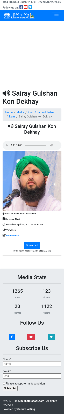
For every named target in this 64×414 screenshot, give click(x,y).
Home (9, 112)
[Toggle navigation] (56, 15)
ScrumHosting (26, 409)
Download (32, 245)
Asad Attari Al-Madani (41, 112)
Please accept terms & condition (24, 383)
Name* (32, 362)
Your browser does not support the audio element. (32, 145)
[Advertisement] (32, 55)
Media (20, 112)
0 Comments (12, 235)
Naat (12, 116)
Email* (32, 374)
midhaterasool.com (32, 401)
